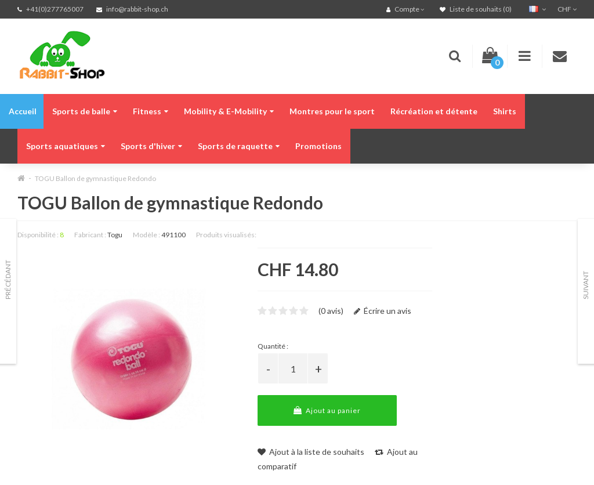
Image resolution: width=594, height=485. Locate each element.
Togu (114, 234)
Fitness (150, 111)
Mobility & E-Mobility (229, 111)
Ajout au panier (327, 410)
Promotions (318, 146)
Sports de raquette (239, 146)
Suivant (585, 285)
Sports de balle (84, 111)
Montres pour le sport (332, 111)
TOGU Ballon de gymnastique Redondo (95, 178)
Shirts (504, 111)
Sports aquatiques (65, 146)
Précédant (7, 279)
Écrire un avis (382, 311)
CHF (567, 9)
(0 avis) (330, 311)
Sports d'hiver (151, 146)
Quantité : (273, 346)
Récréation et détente (433, 111)
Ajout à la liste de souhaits (311, 452)
